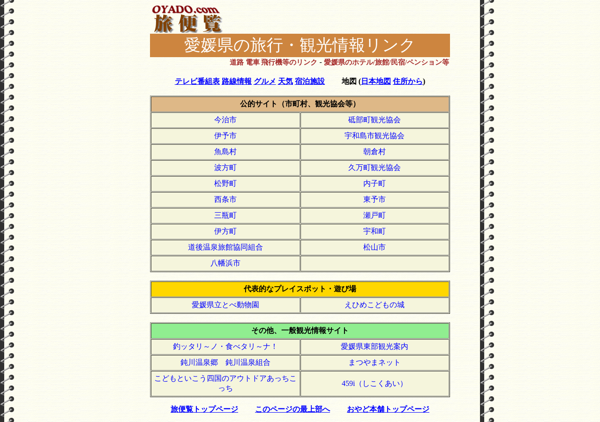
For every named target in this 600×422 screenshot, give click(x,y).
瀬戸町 (374, 215)
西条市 (225, 199)
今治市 (225, 120)
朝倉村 (374, 151)
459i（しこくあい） (374, 383)
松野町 (225, 183)
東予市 (374, 199)
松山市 (374, 247)
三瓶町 (225, 215)
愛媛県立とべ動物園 (225, 305)
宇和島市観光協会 (375, 136)
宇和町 (374, 231)
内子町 (374, 183)
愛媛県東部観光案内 (374, 346)
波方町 (225, 167)
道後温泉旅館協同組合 (225, 247)
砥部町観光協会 (374, 120)
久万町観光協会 (374, 167)
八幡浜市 (225, 263)
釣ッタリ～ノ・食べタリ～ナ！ (225, 346)
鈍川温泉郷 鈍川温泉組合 (225, 362)
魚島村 (225, 151)
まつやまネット (374, 362)
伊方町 (225, 231)
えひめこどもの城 (375, 305)
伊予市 (225, 136)
